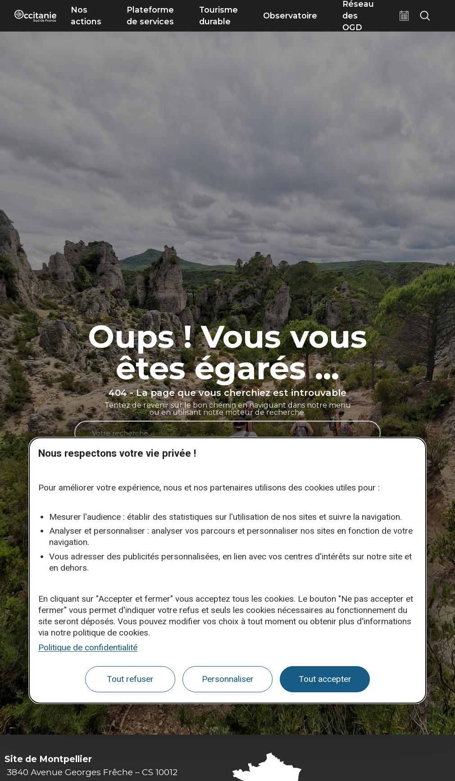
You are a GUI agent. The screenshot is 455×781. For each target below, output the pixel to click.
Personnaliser (228, 679)
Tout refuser (130, 679)
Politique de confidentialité (87, 647)
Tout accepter (325, 679)
